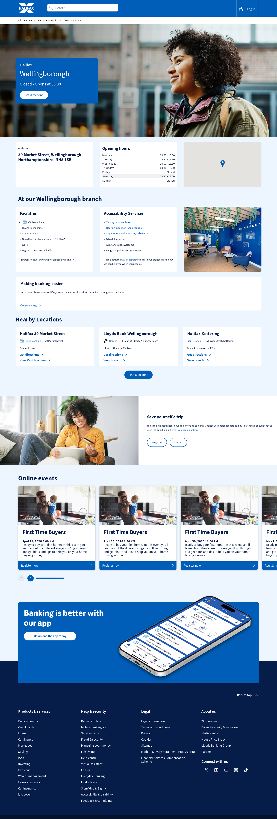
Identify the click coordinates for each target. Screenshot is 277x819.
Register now (56, 565)
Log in (178, 442)
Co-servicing (31, 305)
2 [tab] (65, 578)
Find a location (138, 375)
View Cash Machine (35, 360)
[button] (222, 163)
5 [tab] (148, 578)
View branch (114, 360)
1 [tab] (37, 578)
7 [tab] (204, 578)
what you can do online (184, 429)
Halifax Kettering (203, 333)
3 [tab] (93, 578)
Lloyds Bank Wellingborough (131, 333)
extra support (128, 259)
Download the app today (50, 636)
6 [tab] (176, 578)
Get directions (36, 96)
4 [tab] (121, 578)
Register (157, 442)
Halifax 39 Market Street (42, 333)
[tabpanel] (56, 528)
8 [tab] (232, 578)
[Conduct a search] (85, 7)
